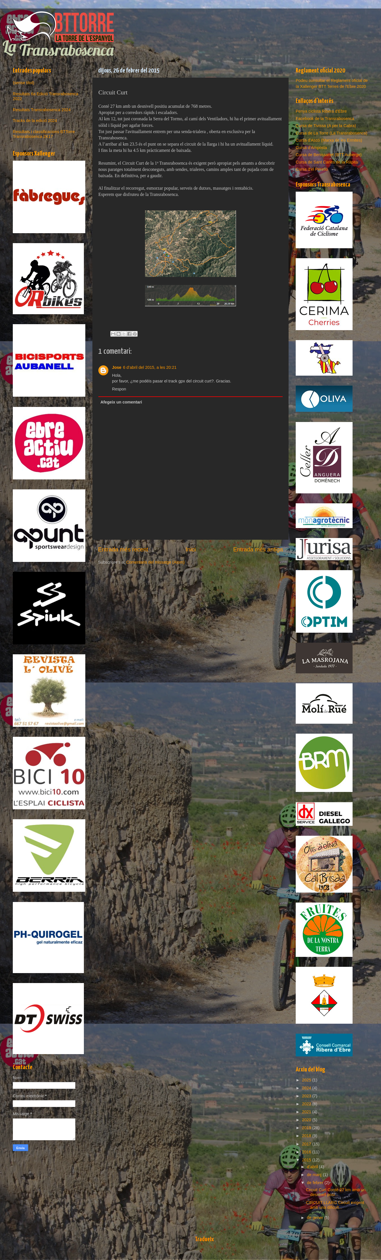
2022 (307, 1104)
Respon (119, 389)
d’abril (313, 1166)
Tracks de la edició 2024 (35, 120)
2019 (307, 1127)
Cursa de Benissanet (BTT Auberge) (329, 154)
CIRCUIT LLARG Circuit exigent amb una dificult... (335, 1205)
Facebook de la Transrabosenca (325, 118)
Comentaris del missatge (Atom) (155, 562)
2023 (307, 1096)
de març (315, 1174)
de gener (315, 1217)
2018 (307, 1135)
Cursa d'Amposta (311, 147)
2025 (307, 1080)
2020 (307, 1120)
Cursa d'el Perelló (312, 169)
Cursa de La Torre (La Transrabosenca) (331, 133)
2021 (307, 1112)
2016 (307, 1152)
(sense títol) (23, 82)
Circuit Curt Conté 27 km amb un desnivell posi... (336, 1192)
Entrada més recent (123, 549)
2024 (307, 1088)
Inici (191, 549)
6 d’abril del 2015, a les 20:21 (150, 367)
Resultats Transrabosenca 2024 (42, 109)
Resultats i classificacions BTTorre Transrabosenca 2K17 (44, 134)
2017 (307, 1144)
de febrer (316, 1182)
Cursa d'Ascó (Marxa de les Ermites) (329, 140)
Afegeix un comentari (121, 402)
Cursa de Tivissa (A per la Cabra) (326, 125)
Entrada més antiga (258, 549)
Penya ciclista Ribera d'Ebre (321, 111)
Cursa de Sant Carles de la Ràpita (327, 162)
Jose (116, 367)
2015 (307, 1160)
